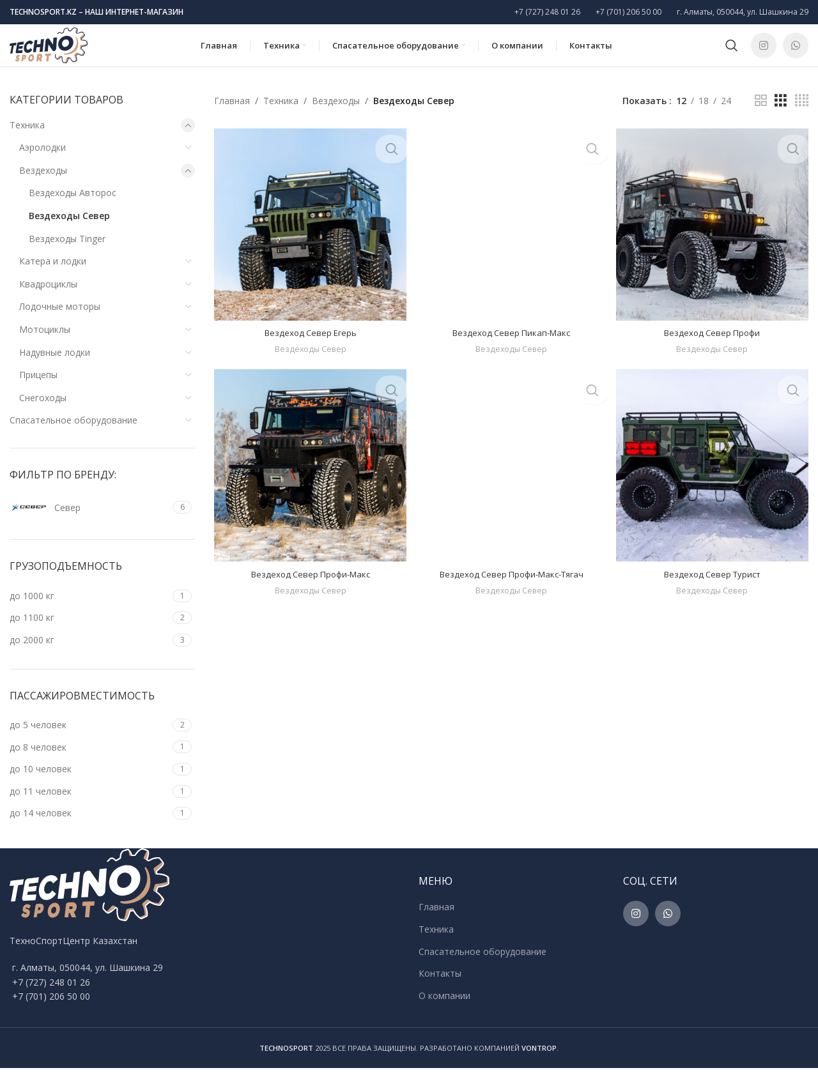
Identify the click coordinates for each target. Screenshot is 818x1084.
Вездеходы (43, 187)
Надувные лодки (54, 368)
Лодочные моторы (59, 323)
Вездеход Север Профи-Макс (309, 589)
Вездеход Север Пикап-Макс (511, 346)
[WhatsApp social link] (795, 54)
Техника (27, 141)
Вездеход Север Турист (713, 589)
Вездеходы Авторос (72, 209)
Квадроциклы (48, 300)
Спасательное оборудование (73, 437)
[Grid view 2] (761, 117)
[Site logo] (65, 53)
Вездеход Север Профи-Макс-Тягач (511, 589)
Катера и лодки (52, 277)
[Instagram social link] (763, 54)
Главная (232, 117)
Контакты (440, 990)
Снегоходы (42, 414)
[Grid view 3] (781, 117)
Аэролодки (42, 164)
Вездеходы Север (69, 232)
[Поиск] (732, 54)
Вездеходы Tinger (67, 254)
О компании (444, 1011)
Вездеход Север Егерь (308, 346)
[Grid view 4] (801, 117)
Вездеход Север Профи (714, 346)
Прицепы (38, 391)
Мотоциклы (44, 346)
